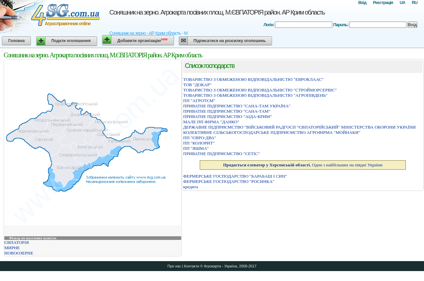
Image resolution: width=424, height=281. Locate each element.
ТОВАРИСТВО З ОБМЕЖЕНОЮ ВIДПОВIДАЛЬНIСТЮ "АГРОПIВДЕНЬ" (255, 95)
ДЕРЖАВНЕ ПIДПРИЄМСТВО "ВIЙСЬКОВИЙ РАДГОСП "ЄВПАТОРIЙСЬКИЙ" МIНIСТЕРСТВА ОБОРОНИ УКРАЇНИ (299, 127)
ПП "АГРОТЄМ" (199, 100)
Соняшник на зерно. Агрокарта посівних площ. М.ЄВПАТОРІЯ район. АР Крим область (217, 12)
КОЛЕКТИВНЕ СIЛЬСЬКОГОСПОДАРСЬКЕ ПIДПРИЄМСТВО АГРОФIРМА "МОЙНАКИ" (271, 132)
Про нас (174, 266)
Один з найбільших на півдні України (302, 164)
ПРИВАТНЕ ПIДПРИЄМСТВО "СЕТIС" (221, 153)
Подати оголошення (71, 40)
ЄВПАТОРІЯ (16, 242)
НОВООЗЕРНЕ (18, 253)
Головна (16, 40)
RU (414, 2)
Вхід (362, 2)
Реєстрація (383, 2)
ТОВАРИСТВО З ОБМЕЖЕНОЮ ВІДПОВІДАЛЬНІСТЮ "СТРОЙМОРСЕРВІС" (260, 89)
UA (402, 2)
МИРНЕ (12, 247)
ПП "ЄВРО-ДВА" (199, 137)
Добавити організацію (142, 40)
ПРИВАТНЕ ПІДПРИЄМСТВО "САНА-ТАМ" (226, 111)
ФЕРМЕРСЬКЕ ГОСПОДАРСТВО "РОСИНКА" (228, 181)
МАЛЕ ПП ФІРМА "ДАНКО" (211, 121)
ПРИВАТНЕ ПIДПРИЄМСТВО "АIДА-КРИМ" (227, 116)
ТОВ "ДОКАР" (197, 84)
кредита (190, 186)
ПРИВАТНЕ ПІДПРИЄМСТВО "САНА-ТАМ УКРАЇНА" (237, 105)
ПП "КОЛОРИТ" (199, 142)
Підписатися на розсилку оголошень (229, 40)
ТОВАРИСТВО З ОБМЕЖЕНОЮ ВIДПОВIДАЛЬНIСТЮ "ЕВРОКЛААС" (253, 79)
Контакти (191, 266)
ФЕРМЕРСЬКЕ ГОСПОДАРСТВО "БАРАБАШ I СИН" (235, 176)
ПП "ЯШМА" (196, 148)
